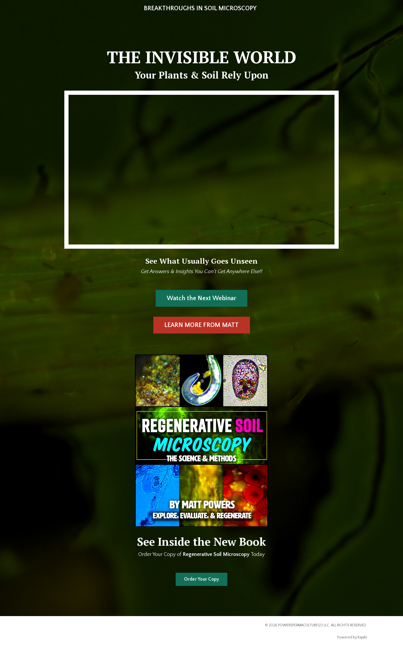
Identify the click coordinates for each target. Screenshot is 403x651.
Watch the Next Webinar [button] (202, 298)
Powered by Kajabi (352, 637)
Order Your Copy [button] (201, 579)
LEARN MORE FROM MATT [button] (201, 325)
